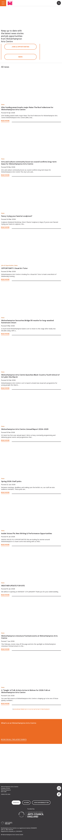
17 (40, 709)
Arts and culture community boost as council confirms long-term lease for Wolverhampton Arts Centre (29, 163)
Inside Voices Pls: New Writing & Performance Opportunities (26, 533)
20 (47, 709)
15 (36, 709)
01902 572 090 (5, 794)
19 (44, 709)
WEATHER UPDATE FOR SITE (13, 586)
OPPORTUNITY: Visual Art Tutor (14, 268)
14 (34, 709)
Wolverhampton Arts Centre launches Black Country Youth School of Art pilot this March (30, 376)
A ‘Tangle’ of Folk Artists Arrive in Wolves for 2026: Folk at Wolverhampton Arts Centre (25, 691)
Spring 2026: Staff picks (11, 481)
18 (42, 709)
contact (16, 802)
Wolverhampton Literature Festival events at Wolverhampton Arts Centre (29, 637)
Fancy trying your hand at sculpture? (16, 216)
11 (27, 709)
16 (38, 709)
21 (49, 709)
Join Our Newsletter (41, 802)
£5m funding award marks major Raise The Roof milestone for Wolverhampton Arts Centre (27, 108)
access (26, 802)
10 (25, 709)
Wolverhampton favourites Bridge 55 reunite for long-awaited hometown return (27, 321)
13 (31, 709)
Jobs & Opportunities (20, 47)
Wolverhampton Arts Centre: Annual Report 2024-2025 (24, 429)
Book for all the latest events (14, 739)
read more (5, 121)
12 (29, 709)
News (20, 57)
